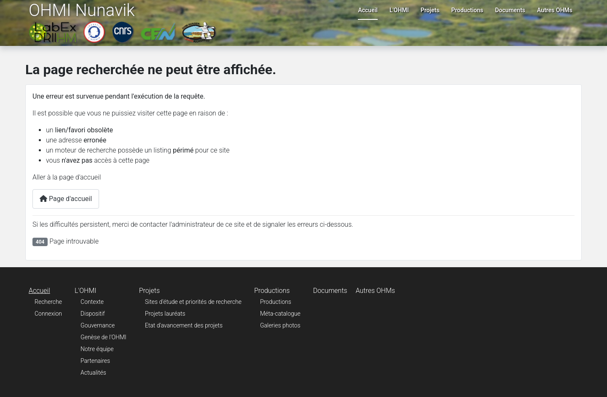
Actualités (93, 372)
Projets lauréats (165, 313)
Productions (467, 10)
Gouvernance (98, 325)
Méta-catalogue (280, 313)
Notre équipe (97, 349)
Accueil (368, 10)
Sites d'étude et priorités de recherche (193, 301)
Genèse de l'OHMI (103, 337)
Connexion (48, 313)
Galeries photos (280, 325)
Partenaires (95, 360)
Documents (510, 10)
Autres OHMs (554, 10)
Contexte (92, 301)
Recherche (48, 301)
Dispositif (93, 313)
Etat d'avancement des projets (184, 325)
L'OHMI (399, 10)
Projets (430, 10)
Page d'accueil (66, 199)
